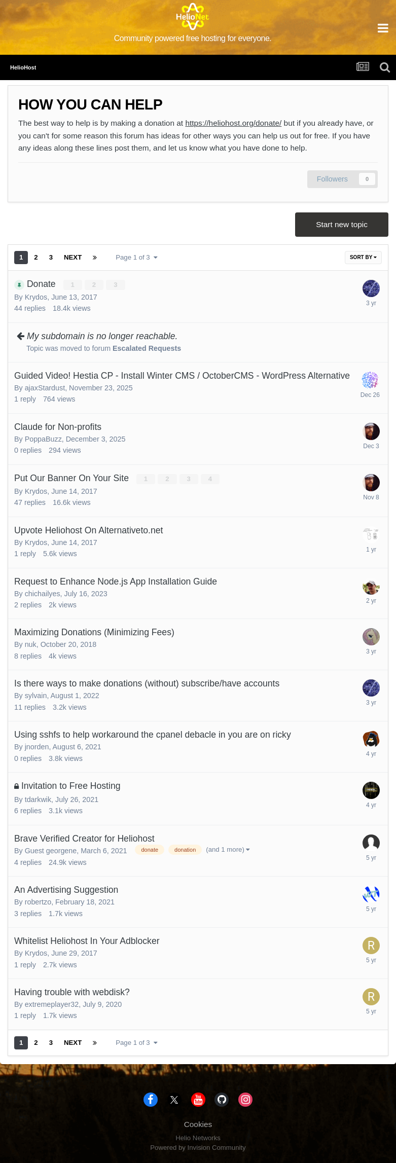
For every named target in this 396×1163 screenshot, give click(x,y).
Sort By (363, 257)
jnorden (37, 747)
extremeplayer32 (52, 1004)
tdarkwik (38, 799)
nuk (31, 644)
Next (73, 257)
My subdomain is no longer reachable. (102, 336)
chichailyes (42, 594)
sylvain (36, 696)
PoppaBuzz (43, 439)
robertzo (38, 902)
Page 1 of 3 (137, 257)
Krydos (36, 297)
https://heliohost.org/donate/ (233, 123)
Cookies (198, 1124)
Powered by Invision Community (197, 1147)
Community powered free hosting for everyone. (193, 38)
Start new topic (342, 224)
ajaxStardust (45, 388)
